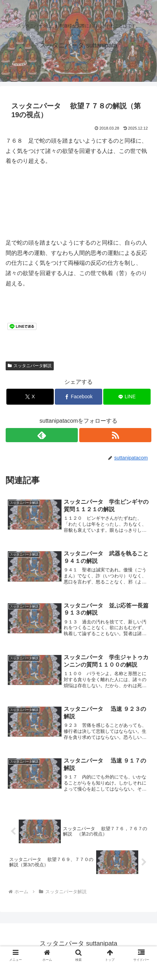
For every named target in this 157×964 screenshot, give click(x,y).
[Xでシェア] (30, 397)
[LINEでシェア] (127, 397)
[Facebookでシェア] (78, 397)
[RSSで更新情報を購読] (115, 435)
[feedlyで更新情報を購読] (42, 435)
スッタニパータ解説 (30, 365)
